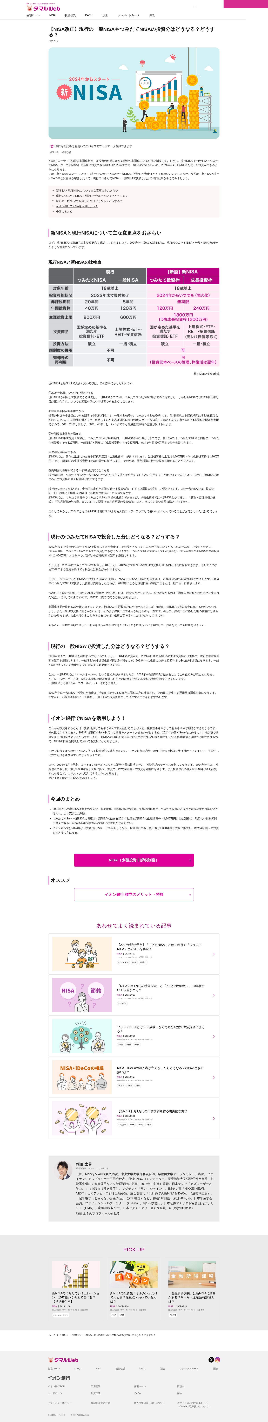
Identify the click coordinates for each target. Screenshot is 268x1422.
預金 (127, 15)
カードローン (55, 1393)
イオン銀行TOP (56, 1386)
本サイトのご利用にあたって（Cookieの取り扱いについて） (194, 1404)
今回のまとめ (64, 211)
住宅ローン (55, 15)
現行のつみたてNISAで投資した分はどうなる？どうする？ (92, 195)
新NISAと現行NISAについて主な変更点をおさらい (87, 190)
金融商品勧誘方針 (100, 1402)
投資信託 (92, 15)
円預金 (180, 1386)
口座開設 (95, 1386)
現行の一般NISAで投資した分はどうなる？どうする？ (89, 201)
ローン (77, 1368)
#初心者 (66, 152)
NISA (74, 15)
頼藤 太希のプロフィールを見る (98, 1213)
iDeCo (110, 15)
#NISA (54, 152)
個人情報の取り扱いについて (149, 1402)
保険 (174, 15)
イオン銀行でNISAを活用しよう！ (77, 206)
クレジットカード (151, 15)
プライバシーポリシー (60, 1402)
